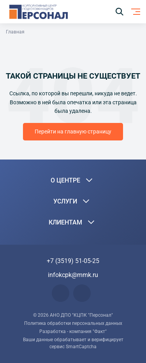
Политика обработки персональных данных (73, 323)
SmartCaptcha (81, 346)
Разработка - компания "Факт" (73, 331)
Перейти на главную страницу (73, 131)
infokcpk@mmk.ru (73, 275)
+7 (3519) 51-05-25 (73, 261)
